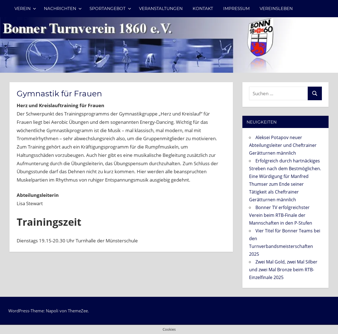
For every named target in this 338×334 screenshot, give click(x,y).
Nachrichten (63, 8)
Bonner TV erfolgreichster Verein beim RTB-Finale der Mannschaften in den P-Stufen (280, 215)
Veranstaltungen (161, 8)
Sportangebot (110, 8)
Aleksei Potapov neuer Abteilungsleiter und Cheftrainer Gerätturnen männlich (283, 145)
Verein (25, 8)
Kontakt (203, 8)
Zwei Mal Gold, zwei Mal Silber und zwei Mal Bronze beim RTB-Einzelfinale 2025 (283, 269)
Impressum (236, 8)
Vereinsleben (276, 8)
